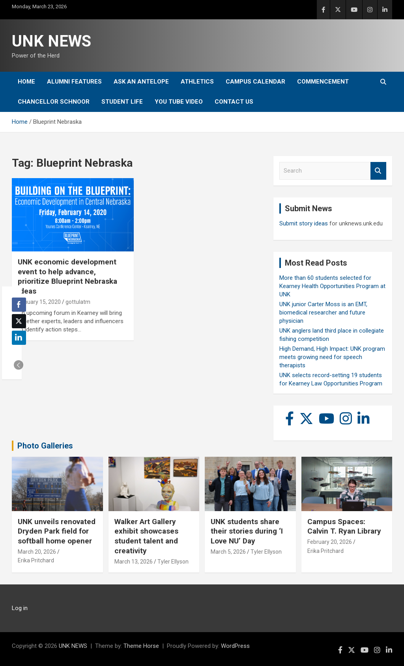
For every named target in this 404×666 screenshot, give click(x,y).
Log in (20, 608)
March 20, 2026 (37, 552)
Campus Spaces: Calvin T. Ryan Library (344, 526)
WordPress (235, 645)
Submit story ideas (303, 223)
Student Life (122, 101)
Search (378, 171)
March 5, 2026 (228, 552)
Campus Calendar (255, 81)
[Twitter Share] (19, 321)
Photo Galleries (45, 445)
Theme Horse (141, 645)
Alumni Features (74, 81)
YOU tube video (179, 101)
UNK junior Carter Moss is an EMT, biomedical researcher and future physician (323, 312)
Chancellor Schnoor (54, 101)
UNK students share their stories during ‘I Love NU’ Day (247, 531)
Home (26, 81)
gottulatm (77, 302)
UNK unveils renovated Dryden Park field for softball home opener (56, 531)
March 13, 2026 (133, 561)
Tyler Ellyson (173, 561)
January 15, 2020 (39, 302)
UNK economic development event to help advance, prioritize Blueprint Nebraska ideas (67, 276)
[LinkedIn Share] (19, 338)
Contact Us (234, 101)
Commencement (323, 81)
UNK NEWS (51, 41)
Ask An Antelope (141, 81)
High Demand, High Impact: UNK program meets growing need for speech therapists (332, 357)
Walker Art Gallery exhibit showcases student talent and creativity (146, 536)
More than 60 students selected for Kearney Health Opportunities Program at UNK (332, 286)
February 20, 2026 (329, 542)
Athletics (197, 81)
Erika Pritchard (36, 560)
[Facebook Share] (19, 305)
